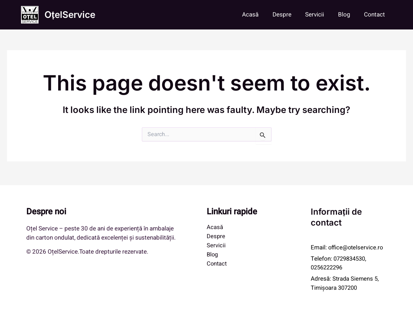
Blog (347, 14)
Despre (288, 14)
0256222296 (328, 267)
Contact (375, 14)
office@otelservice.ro (356, 247)
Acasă (259, 14)
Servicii (319, 14)
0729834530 (351, 258)
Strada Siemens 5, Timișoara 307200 (345, 283)
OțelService (69, 14)
